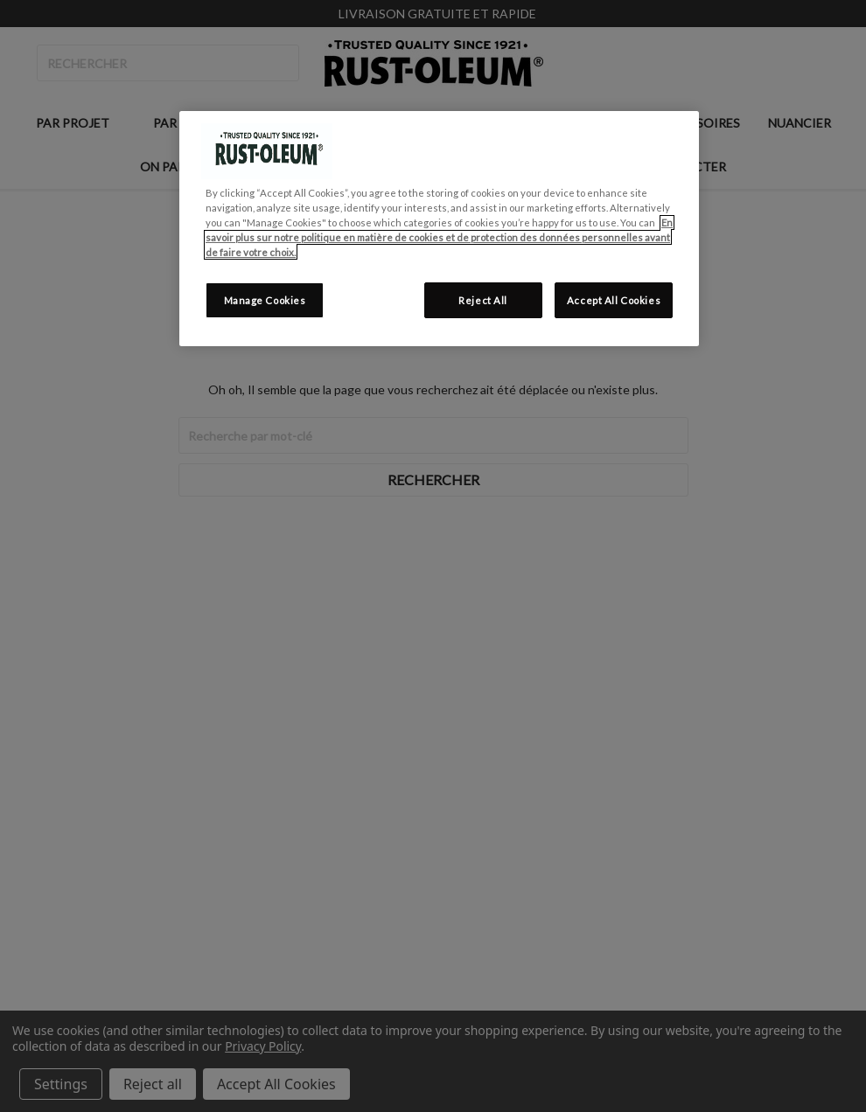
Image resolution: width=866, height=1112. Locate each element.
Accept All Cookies (613, 300)
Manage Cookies (265, 300)
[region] (439, 228)
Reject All (482, 300)
